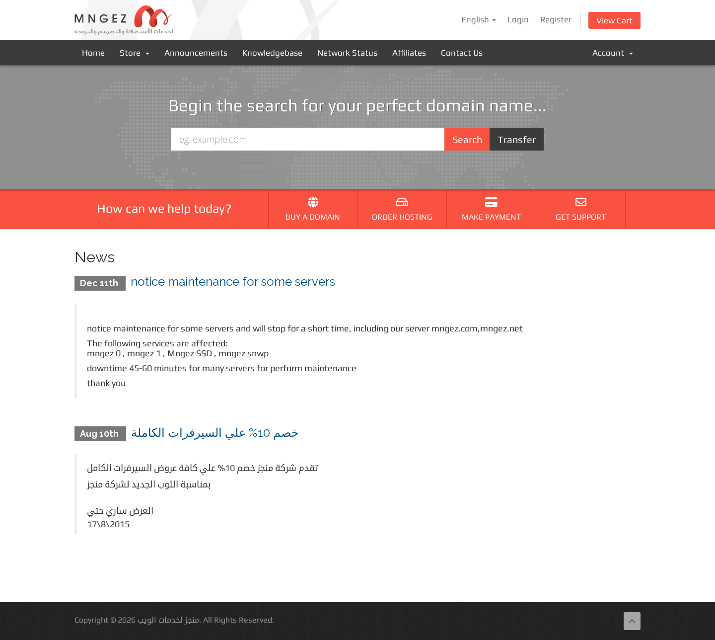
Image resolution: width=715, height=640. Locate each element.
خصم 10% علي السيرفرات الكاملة (215, 432)
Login (518, 19)
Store (134, 53)
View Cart (614, 20)
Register (556, 19)
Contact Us (462, 53)
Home (93, 53)
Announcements (195, 53)
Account (612, 53)
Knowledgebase (272, 53)
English (478, 19)
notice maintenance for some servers (233, 281)
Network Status (347, 53)
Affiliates (409, 53)
